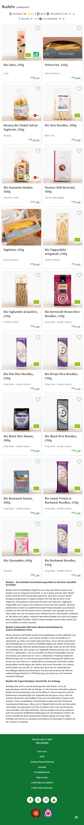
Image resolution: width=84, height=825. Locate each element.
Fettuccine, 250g (56, 65)
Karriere (42, 751)
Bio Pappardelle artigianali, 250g (56, 252)
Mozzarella (19, 698)
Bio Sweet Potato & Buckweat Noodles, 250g (61, 500)
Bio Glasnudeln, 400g (18, 560)
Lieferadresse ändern (42, 782)
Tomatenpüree (12, 704)
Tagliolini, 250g (14, 250)
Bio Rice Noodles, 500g (60, 125)
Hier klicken (42, 742)
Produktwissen (42, 772)
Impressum (42, 777)
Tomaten (9, 701)
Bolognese (53, 695)
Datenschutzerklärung (42, 761)
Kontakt (42, 767)
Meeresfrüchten (32, 710)
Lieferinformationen (42, 787)
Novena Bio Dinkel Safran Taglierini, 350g (21, 127)
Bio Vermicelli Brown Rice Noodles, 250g (62, 314)
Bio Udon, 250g (14, 65)
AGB (42, 756)
